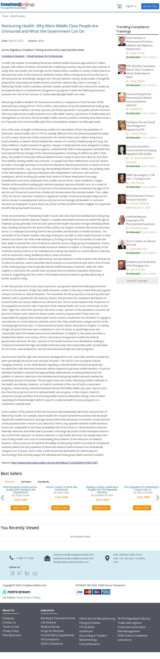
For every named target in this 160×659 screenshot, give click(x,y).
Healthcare (86, 631)
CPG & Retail (86, 627)
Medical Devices (50, 626)
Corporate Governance (132, 627)
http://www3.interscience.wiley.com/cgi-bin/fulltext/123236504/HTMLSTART (54, 462)
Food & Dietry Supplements (57, 635)
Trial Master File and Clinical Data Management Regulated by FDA (140, 126)
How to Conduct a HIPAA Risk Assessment (61, 488)
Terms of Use (10, 626)
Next (157, 497)
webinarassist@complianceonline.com (73, 558)
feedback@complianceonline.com (71, 561)
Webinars (9, 481)
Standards (43, 481)
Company (8, 618)
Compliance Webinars (13, 56)
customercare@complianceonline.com (73, 554)
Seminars (26, 481)
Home (5, 16)
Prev (2, 497)
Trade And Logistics (130, 623)
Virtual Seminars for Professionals (45, 56)
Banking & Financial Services (58, 618)
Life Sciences (48, 622)
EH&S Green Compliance (132, 635)
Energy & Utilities (89, 623)
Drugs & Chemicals (52, 631)
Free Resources (11, 635)
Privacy (36, 597)
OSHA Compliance (52, 643)
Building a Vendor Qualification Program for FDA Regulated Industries (102, 489)
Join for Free (150, 6)
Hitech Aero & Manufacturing (97, 618)
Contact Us (9, 622)
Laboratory (124, 640)
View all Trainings (137, 280)
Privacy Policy (10, 631)
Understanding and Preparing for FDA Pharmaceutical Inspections (140, 220)
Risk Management (129, 631)
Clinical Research (89, 644)
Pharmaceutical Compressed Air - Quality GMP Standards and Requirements (20, 489)
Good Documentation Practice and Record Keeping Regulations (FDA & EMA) (141, 150)
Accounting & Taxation (93, 635)
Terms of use (23, 597)
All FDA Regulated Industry (134, 618)
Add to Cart (19, 507)
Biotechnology (88, 640)
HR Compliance (50, 639)
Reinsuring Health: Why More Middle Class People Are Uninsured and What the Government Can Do (50, 28)
